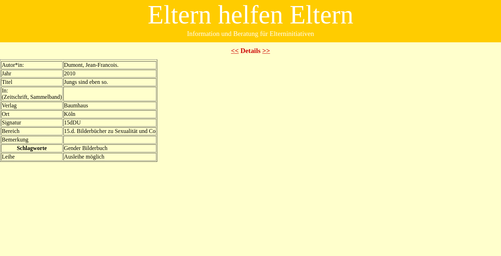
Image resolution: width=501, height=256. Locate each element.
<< (235, 50)
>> (266, 50)
